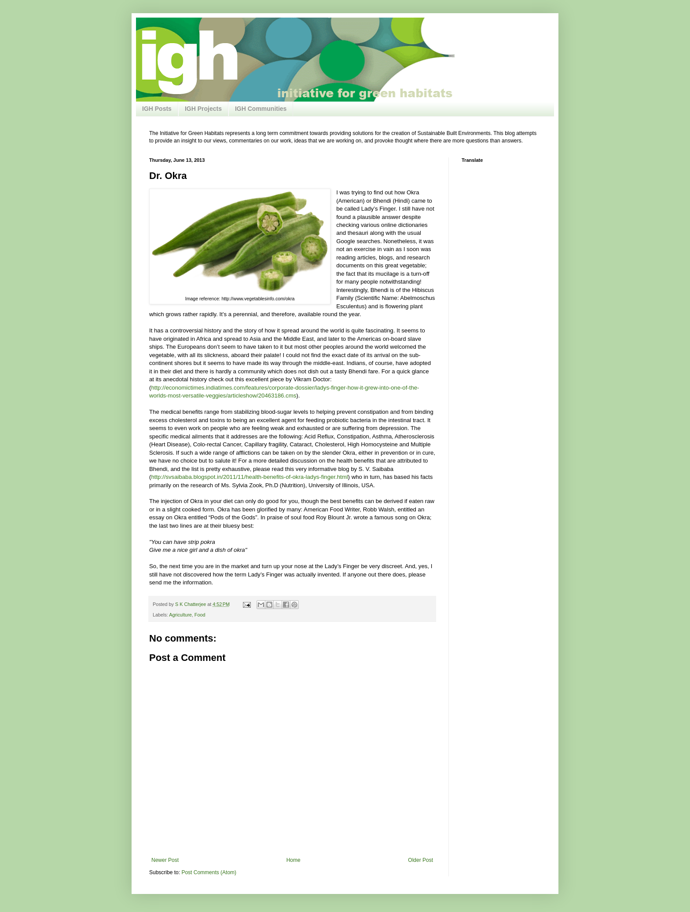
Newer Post (165, 860)
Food (200, 614)
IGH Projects (203, 108)
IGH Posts (157, 108)
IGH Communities (260, 108)
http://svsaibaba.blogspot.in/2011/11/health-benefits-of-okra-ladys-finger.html (249, 477)
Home (293, 860)
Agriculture (180, 614)
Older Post (420, 860)
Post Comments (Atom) (208, 872)
